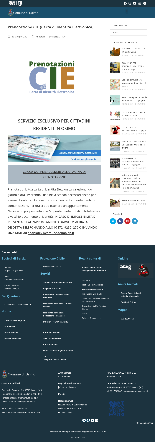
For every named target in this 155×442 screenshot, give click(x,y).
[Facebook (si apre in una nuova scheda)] (125, 3)
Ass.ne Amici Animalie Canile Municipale (131, 294)
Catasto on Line (50, 344)
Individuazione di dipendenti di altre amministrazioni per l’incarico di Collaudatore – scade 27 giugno (134, 181)
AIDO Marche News (52, 338)
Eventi (61, 394)
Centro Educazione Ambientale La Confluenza (95, 300)
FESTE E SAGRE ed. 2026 (133, 200)
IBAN (4, 412)
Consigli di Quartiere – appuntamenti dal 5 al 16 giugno (134, 82)
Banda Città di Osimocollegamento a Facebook (94, 269)
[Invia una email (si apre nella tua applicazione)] (139, 3)
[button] (126, 11)
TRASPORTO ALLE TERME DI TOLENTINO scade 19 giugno (134, 144)
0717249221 (64, 376)
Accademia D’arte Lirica (92, 289)
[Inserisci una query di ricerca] (128, 32)
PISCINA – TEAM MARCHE (55, 322)
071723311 (115, 376)
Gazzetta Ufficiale (13, 338)
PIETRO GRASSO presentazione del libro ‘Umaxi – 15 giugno (133, 161)
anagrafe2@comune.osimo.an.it (51, 233)
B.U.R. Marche (11, 332)
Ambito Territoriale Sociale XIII (57, 282)
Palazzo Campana (91, 318)
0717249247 (116, 391)
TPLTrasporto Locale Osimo (54, 358)
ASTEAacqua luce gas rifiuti (14, 269)
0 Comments (140, 55)
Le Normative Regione (15, 320)
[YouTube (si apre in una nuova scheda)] (134, 3)
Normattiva (10, 326)
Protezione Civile (52, 267)
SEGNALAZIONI (100, 431)
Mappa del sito (87, 431)
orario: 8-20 (121, 373)
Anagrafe (40, 36)
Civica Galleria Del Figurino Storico (94, 307)
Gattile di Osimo (128, 302)
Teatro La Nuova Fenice (92, 285)
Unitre (84, 313)
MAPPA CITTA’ (127, 319)
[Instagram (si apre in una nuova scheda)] (130, 3)
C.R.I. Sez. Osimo (51, 332)
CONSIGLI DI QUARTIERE (18, 304)
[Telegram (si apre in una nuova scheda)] (144, 3)
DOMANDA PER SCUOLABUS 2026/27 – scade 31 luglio (133, 66)
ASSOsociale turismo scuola (14, 278)
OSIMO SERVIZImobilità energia (12, 287)
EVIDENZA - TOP (57, 36)
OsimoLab (86, 280)
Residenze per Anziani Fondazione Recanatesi (54, 314)
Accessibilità (76, 431)
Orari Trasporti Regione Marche (58, 350)
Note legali (66, 431)
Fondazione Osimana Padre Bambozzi (56, 296)
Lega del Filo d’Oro (52, 288)
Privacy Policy (55, 431)
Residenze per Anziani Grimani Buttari (57, 305)
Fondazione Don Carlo (92, 294)
